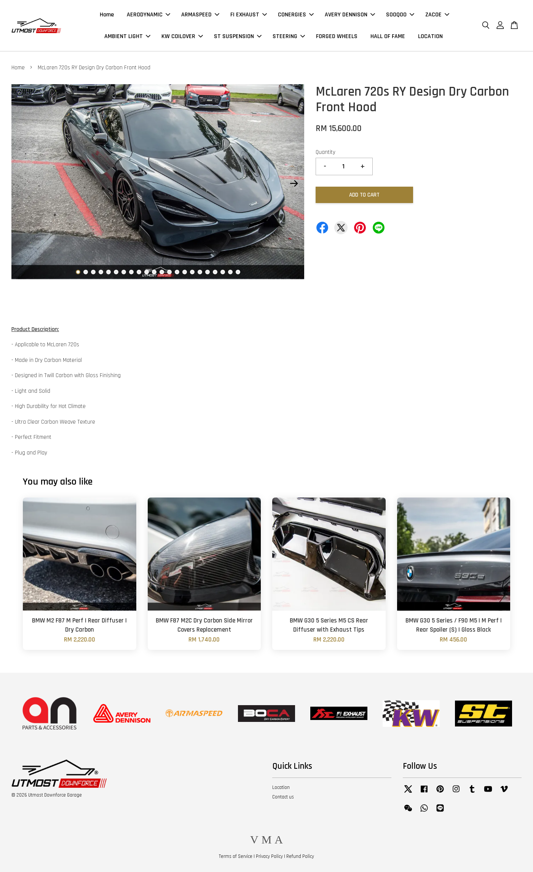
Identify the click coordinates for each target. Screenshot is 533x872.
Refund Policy (300, 856)
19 (215, 272)
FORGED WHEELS (336, 36)
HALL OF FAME (387, 36)
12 (162, 272)
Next (293, 183)
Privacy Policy (269, 856)
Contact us (283, 797)
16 (192, 272)
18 (207, 272)
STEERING (289, 36)
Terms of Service (235, 856)
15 (184, 272)
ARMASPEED (200, 15)
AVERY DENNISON (350, 15)
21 (230, 272)
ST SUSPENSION (238, 36)
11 (154, 272)
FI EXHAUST (248, 15)
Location (281, 787)
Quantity (325, 152)
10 (146, 272)
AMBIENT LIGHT (127, 36)
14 (177, 272)
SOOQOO (400, 15)
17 (200, 272)
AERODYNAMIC (148, 15)
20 (222, 272)
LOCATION (430, 36)
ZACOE (437, 15)
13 (169, 272)
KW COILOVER (182, 36)
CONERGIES (296, 15)
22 (238, 272)
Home (107, 15)
